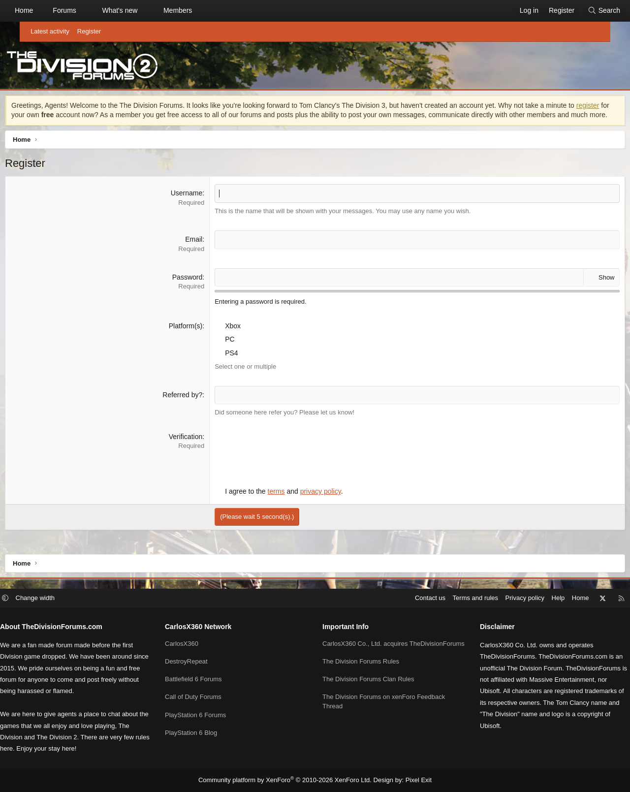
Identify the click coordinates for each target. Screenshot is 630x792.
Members (197, 10)
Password (195, 289)
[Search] (584, 11)
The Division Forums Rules (360, 671)
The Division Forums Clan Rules (368, 689)
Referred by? (190, 407)
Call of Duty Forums (205, 697)
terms (283, 503)
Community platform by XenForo (287, 780)
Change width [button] (60, 598)
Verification (193, 448)
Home (43, 10)
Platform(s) (193, 338)
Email (201, 251)
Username (194, 205)
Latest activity (50, 31)
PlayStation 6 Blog (203, 733)
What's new (139, 10)
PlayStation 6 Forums (207, 715)
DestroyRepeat (198, 661)
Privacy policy (500, 598)
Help (533, 598)
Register (89, 31)
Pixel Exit (411, 780)
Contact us (405, 598)
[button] (104, 11)
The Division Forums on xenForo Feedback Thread (383, 711)
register (45, 117)
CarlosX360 (194, 644)
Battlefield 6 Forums (205, 680)
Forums (83, 10)
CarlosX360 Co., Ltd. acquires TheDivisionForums (365, 648)
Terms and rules (450, 598)
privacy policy (328, 503)
